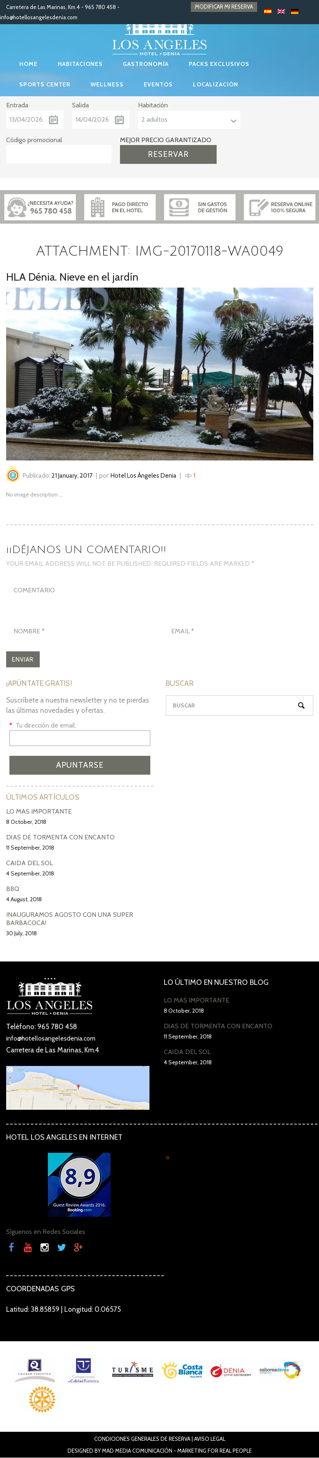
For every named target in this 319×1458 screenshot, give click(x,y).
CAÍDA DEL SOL (29, 864)
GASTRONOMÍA (146, 64)
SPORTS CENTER (44, 84)
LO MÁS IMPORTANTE (39, 812)
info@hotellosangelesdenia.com (38, 17)
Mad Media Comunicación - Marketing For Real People (177, 1451)
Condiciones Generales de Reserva (142, 1439)
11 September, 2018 (30, 848)
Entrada (17, 105)
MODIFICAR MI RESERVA (224, 7)
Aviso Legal (209, 1439)
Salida (80, 105)
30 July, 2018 (21, 934)
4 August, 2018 (24, 900)
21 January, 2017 (72, 475)
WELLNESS (107, 84)
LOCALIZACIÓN (215, 84)
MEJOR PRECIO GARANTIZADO (165, 140)
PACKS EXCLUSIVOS (219, 64)
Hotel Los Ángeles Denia (143, 475)
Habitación (153, 105)
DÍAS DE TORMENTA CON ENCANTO (60, 838)
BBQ (12, 889)
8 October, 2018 (26, 822)
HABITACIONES (80, 64)
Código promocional (34, 140)
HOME (28, 64)
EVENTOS (158, 84)
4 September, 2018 (30, 874)
